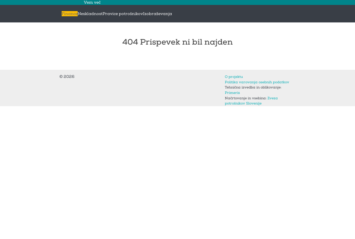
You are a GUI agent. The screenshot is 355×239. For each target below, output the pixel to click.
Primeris (232, 92)
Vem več (92, 2)
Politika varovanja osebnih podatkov (257, 82)
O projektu (234, 76)
